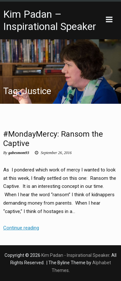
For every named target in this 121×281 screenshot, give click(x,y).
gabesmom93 (18, 152)
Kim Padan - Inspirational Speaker (75, 255)
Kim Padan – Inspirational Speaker (49, 20)
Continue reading (21, 228)
